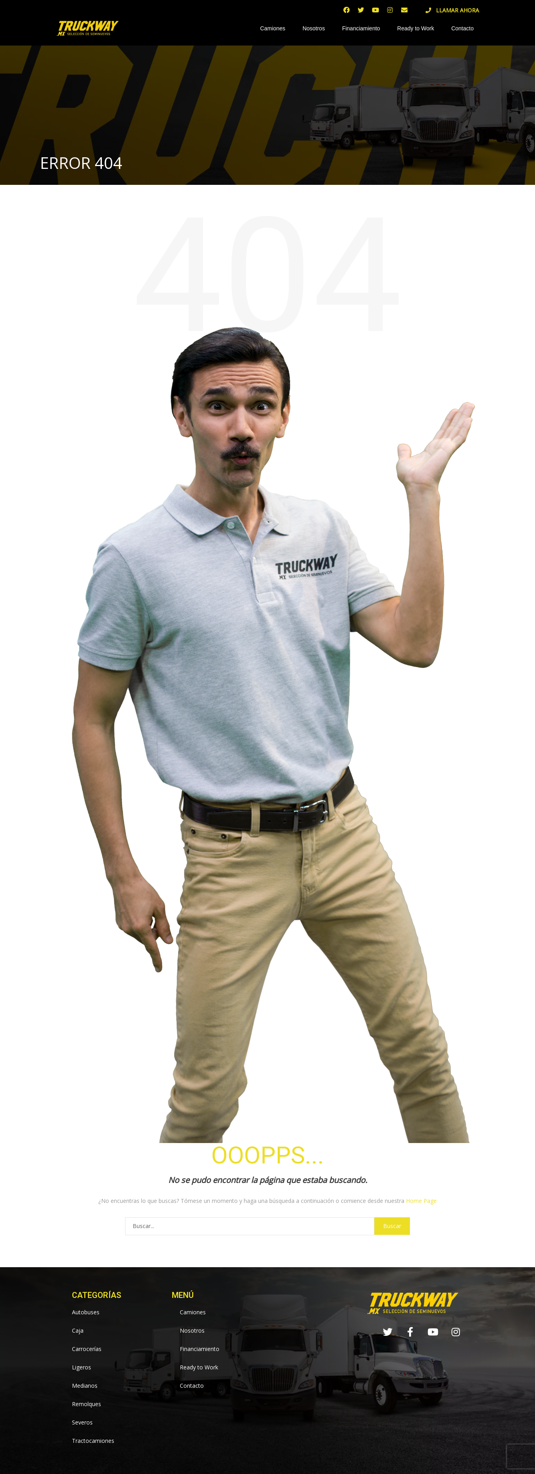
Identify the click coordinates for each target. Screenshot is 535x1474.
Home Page (421, 1201)
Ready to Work (415, 28)
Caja (78, 1330)
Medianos (84, 1385)
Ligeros (81, 1367)
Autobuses (85, 1312)
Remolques (86, 1404)
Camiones (272, 28)
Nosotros (313, 28)
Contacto (462, 28)
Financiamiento (361, 28)
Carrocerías (86, 1349)
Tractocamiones (93, 1440)
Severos (82, 1422)
